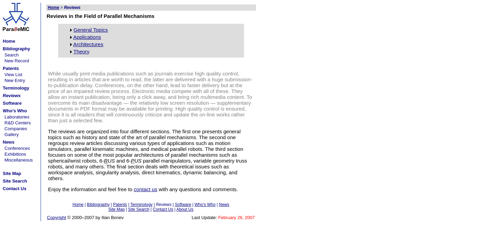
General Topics (91, 30)
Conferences (17, 148)
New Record (16, 60)
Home (78, 204)
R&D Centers (17, 122)
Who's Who (204, 204)
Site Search (138, 209)
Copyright (56, 217)
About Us (185, 209)
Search (11, 55)
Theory (81, 51)
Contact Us (163, 209)
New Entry (14, 80)
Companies (15, 128)
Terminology (141, 204)
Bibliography (98, 204)
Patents (120, 204)
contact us (145, 189)
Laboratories (16, 117)
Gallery (11, 134)
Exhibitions (15, 154)
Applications (87, 37)
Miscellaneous (18, 160)
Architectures (88, 44)
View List (13, 74)
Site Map (116, 209)
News (224, 204)
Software (183, 204)
